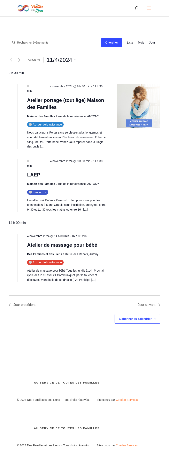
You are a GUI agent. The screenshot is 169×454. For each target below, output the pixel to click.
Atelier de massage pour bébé (62, 245)
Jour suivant (149, 305)
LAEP (33, 174)
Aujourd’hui (34, 59)
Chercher (111, 42)
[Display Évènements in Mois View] (141, 42)
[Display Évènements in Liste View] (130, 42)
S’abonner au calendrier (135, 318)
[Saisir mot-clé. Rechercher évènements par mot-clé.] (55, 42)
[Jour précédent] (11, 60)
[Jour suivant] (19, 60)
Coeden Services (127, 399)
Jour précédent (22, 305)
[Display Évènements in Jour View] (152, 42)
